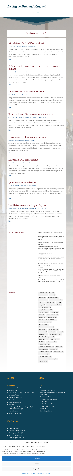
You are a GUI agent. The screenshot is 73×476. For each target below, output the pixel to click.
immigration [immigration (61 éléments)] (52, 317)
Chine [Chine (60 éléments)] (52, 295)
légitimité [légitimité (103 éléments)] (42, 329)
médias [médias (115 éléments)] (52, 332)
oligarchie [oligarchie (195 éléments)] (55, 339)
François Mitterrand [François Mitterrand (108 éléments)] (45, 310)
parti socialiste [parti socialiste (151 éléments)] (51, 342)
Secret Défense (13, 411)
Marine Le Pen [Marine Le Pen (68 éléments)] (53, 329)
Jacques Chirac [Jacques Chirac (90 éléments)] (51, 320)
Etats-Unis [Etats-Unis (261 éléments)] (50, 302)
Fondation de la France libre (48, 399)
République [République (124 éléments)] (43, 349)
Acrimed (42, 388)
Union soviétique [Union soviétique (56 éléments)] (44, 359)
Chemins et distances (21, 163)
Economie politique (15, 437)
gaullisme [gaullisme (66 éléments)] (54, 312)
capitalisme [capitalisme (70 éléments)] (43, 295)
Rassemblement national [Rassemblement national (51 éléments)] (46, 347)
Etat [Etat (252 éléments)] (41, 302)
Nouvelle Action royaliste (47, 406)
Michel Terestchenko (15, 402)
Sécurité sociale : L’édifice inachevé (26, 43)
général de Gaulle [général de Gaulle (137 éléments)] (52, 315)
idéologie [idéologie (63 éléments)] (42, 317)
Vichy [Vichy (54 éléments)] (54, 359)
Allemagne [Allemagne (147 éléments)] (43, 293)
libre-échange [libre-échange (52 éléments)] (43, 324)
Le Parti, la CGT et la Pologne (23, 159)
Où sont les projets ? (47, 253)
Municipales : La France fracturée (51, 275)
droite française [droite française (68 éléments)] (53, 297)
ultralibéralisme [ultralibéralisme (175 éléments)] (44, 354)
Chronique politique (15, 433)
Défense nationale (14, 435)
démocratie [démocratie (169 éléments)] (43, 300)
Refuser (36, 464)
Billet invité (12, 428)
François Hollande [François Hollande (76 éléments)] (45, 307)
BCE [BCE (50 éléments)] (51, 293)
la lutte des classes (21, 46)
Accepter (37, 458)
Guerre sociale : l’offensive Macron (26, 91)
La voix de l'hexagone (15, 397)
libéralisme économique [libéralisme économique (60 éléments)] (46, 327)
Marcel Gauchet (13, 400)
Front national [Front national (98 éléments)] (43, 312)
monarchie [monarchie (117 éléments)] (43, 332)
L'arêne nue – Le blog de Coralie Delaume (21, 393)
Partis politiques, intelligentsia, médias (25, 117)
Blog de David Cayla (15, 388)
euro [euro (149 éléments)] (59, 302)
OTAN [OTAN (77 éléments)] (41, 342)
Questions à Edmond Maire (22, 182)
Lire (9, 59)
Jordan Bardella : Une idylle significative (52, 232)
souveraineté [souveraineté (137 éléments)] (58, 352)
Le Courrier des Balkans (47, 404)
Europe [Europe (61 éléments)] (42, 305)
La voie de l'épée (14, 395)
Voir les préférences (36, 469)
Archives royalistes (45, 397)
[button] (70, 442)
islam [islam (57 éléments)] (41, 320)
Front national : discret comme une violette (30, 114)
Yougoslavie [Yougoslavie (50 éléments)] (43, 361)
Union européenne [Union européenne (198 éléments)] (45, 356)
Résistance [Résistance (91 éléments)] (54, 349)
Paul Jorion (12, 404)
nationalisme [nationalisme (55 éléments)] (43, 334)
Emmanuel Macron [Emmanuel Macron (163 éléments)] (56, 300)
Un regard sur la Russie (16, 413)
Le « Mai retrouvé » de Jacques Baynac (27, 205)
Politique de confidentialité (29, 473)
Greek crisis (43, 401)
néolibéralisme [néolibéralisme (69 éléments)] (44, 339)
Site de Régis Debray (46, 411)
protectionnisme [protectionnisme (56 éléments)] (44, 344)
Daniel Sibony (13, 390)
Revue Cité (43, 408)
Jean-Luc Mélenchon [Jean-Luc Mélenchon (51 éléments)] (45, 322)
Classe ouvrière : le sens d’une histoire (27, 137)
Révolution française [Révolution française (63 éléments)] (45, 352)
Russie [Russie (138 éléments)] (59, 347)
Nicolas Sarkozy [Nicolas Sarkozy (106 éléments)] (55, 334)
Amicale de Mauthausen (47, 390)
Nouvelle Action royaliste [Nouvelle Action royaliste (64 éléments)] (46, 337)
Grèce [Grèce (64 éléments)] (41, 315)
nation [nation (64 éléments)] (60, 332)
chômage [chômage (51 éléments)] (42, 297)
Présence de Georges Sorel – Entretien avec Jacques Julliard (34, 67)
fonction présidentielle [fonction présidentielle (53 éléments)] (54, 305)
